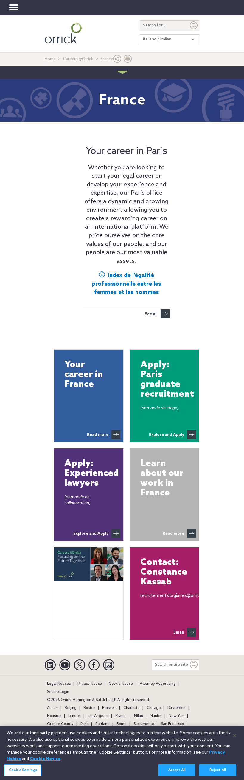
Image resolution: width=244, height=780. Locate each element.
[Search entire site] (170, 664)
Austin (52, 708)
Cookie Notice (121, 684)
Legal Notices (59, 684)
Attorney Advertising (158, 684)
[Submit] (194, 25)
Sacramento (143, 724)
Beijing (71, 708)
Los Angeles (98, 716)
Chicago (154, 708)
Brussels (109, 708)
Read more (103, 434)
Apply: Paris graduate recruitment (164, 379)
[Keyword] (194, 664)
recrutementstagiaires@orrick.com (176, 595)
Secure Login (58, 692)
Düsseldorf (176, 708)
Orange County (60, 724)
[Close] (234, 740)
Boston (89, 708)
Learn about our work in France (162, 478)
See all (157, 313)
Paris (84, 724)
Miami (120, 716)
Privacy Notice (89, 684)
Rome (121, 724)
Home (50, 59)
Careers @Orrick (78, 59)
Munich (156, 716)
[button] (117, 60)
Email (184, 632)
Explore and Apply (172, 434)
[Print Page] (128, 60)
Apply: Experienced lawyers (88, 473)
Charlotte (131, 708)
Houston (54, 716)
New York (176, 716)
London (74, 716)
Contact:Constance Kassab (163, 572)
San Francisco (172, 724)
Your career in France (83, 375)
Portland (102, 724)
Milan (138, 716)
